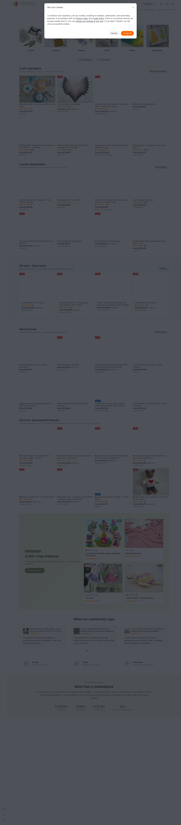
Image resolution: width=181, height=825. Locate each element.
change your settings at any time (89, 21)
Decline (114, 33)
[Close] (133, 7)
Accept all (127, 33)
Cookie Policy (98, 18)
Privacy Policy (82, 18)
